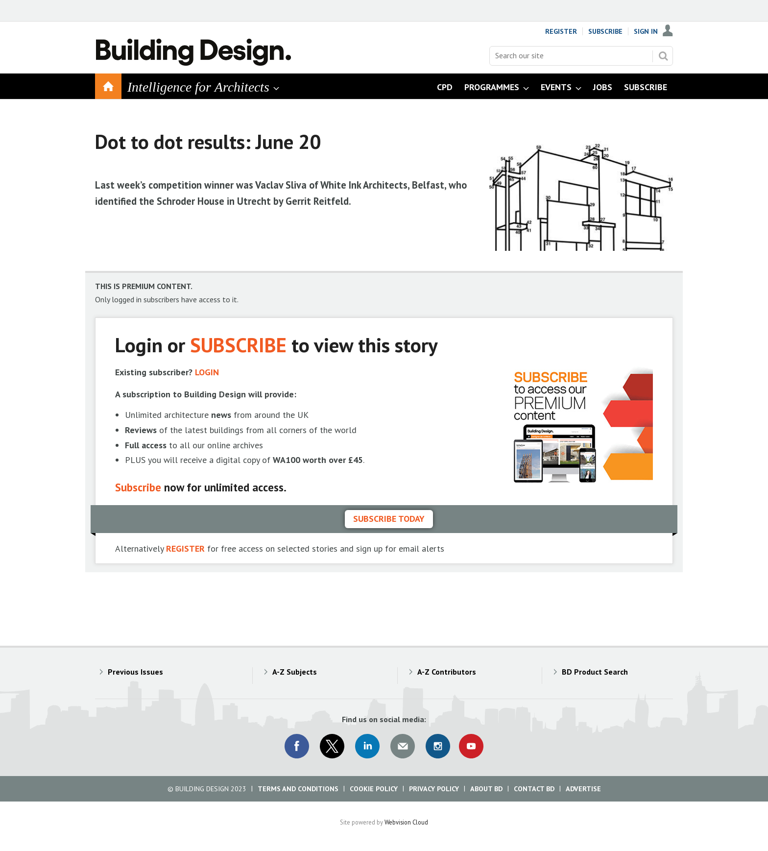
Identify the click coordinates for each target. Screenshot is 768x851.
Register (561, 31)
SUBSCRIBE (238, 345)
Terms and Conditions (298, 788)
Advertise (583, 788)
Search (663, 56)
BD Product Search (595, 672)
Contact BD (534, 788)
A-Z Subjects (294, 672)
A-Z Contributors (446, 672)
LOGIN (207, 372)
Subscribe (605, 31)
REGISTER (185, 548)
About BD (486, 788)
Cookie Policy (374, 788)
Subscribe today (389, 518)
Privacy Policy (434, 788)
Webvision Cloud (406, 822)
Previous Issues (135, 672)
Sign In (646, 31)
